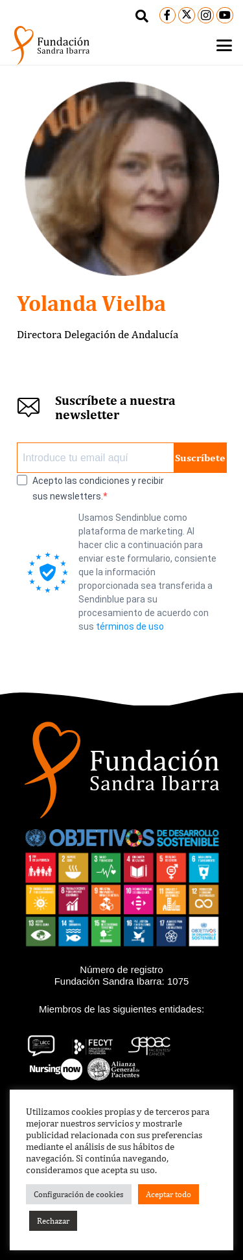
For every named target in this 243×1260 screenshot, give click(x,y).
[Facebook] (167, 15)
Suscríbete (200, 458)
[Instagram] (206, 15)
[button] (142, 16)
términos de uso (130, 626)
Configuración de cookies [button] (79, 1194)
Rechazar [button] (53, 1221)
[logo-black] (50, 45)
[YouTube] (224, 15)
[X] (186, 15)
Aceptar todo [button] (168, 1194)
